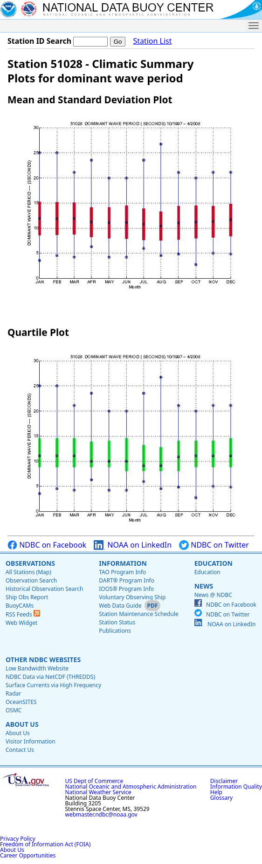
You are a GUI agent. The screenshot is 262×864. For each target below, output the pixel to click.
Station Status (117, 622)
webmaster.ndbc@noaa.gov (101, 814)
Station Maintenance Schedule (139, 614)
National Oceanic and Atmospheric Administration (131, 786)
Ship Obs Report (27, 597)
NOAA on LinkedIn (133, 545)
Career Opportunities (27, 855)
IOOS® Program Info (126, 589)
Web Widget (21, 623)
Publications (115, 631)
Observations (30, 563)
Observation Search (31, 580)
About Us (22, 724)
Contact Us (20, 750)
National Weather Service (98, 792)
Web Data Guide (120, 605)
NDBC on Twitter (214, 545)
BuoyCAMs (20, 605)
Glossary (221, 798)
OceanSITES (21, 702)
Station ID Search (39, 41)
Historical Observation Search (44, 589)
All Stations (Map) (28, 572)
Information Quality (236, 786)
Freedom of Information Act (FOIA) (45, 844)
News (203, 586)
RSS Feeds (23, 614)
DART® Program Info (126, 580)
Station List (152, 41)
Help (216, 792)
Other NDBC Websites (43, 659)
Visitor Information (30, 741)
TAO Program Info (122, 572)
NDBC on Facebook (46, 545)
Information (123, 563)
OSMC (13, 710)
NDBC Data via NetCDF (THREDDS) (50, 677)
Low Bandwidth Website (37, 668)
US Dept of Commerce (94, 781)
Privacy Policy (17, 839)
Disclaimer (224, 781)
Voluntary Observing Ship (132, 597)
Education (213, 563)
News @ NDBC (213, 595)
